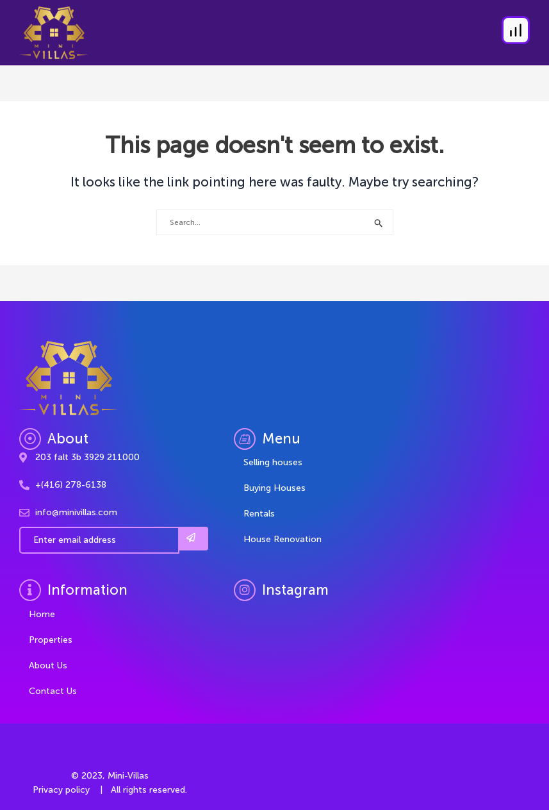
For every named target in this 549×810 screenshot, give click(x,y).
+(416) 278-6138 (70, 484)
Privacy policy (61, 789)
